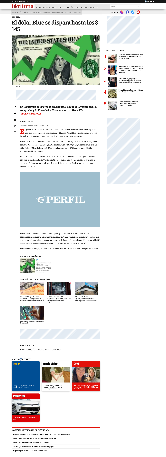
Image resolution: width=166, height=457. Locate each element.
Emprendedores (91, 7)
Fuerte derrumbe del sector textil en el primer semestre (34, 387)
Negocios (46, 12)
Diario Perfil (22, 433)
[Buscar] (139, 6)
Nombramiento (57, 12)
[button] (107, 41)
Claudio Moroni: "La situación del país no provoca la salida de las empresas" (41, 383)
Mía (117, 433)
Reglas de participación (105, 441)
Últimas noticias (43, 7)
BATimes (144, 433)
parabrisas (99, 344)
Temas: (26, 329)
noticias (23, 344)
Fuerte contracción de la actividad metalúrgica (31, 391)
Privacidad (84, 441)
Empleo (79, 7)
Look (105, 433)
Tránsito (119, 441)
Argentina (40, 329)
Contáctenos (73, 441)
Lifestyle (77, 12)
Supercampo (95, 433)
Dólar (26, 12)
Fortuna (64, 433)
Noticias (42, 433)
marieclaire (48, 344)
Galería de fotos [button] (99, 118)
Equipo (92, 441)
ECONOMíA (16, 17)
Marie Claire (53, 433)
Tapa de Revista (35, 12)
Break (135, 433)
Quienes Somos (60, 441)
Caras (33, 433)
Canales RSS (48, 441)
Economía (69, 7)
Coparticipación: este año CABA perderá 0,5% (30, 399)
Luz (111, 433)
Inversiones (57, 7)
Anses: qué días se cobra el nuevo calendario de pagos (33, 395)
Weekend (83, 433)
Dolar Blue (59, 329)
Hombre (74, 433)
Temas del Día (16, 12)
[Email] (16, 140)
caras (74, 344)
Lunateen (126, 433)
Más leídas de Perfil (126, 51)
